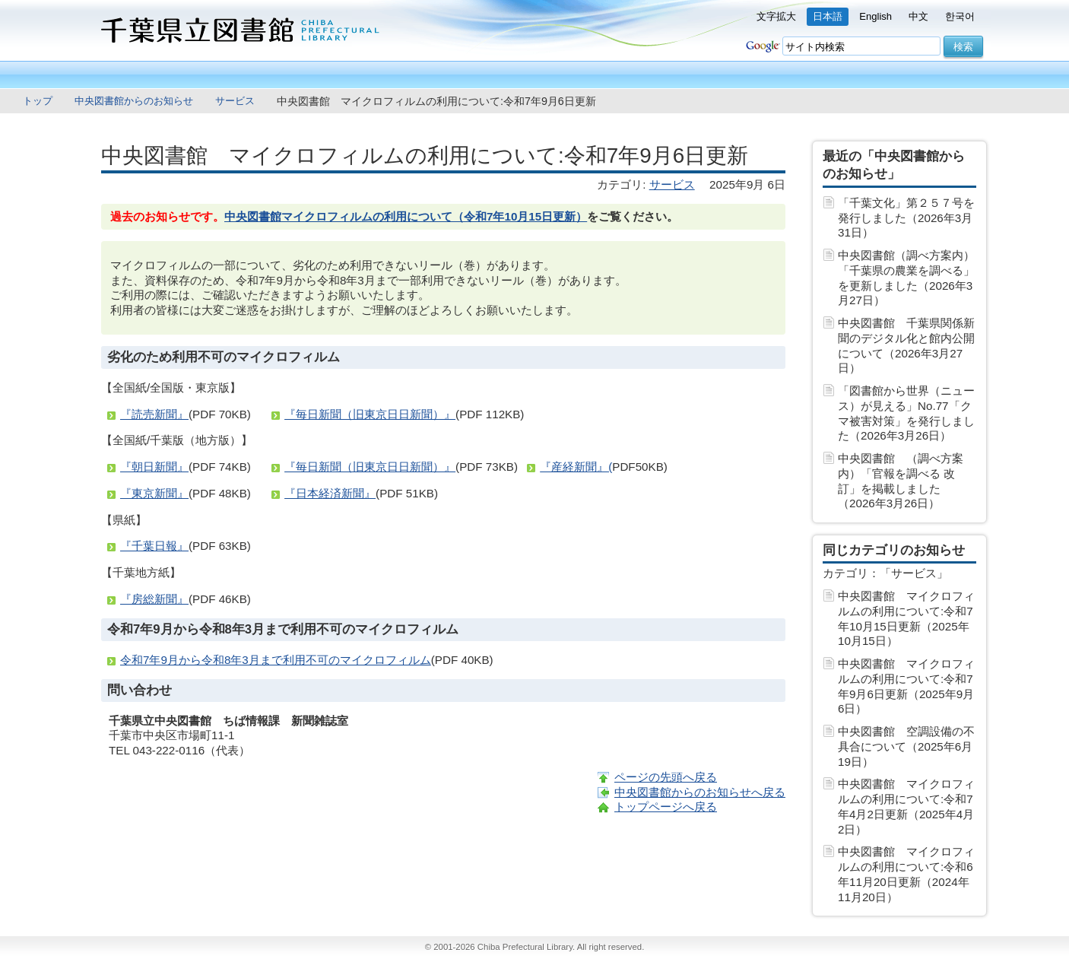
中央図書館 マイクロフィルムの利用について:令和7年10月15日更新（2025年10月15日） (906, 618)
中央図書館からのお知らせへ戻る (699, 792)
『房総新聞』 (154, 598)
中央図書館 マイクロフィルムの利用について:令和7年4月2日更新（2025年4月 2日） (906, 806)
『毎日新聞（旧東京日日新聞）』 (369, 414)
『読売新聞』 (154, 414)
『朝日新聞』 (154, 466)
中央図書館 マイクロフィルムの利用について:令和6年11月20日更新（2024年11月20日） (906, 874)
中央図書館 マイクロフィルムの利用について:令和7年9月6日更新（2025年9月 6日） (906, 686)
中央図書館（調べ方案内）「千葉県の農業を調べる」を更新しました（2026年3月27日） (906, 277)
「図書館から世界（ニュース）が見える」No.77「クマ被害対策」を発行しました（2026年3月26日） (906, 413)
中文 (918, 16)
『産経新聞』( (576, 466)
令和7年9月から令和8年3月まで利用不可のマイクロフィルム (275, 659)
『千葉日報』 (154, 545)
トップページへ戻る (665, 806)
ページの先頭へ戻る (665, 776)
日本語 (827, 16)
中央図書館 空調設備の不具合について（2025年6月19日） (906, 746)
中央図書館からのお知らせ (134, 100)
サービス (235, 100)
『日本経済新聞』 (330, 493)
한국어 (960, 16)
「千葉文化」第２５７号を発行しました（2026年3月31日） (906, 218)
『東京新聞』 (154, 493)
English (875, 16)
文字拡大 (776, 16)
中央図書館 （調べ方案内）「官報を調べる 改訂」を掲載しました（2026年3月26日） (900, 481)
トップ (37, 100)
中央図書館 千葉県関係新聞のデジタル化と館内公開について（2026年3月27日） (906, 345)
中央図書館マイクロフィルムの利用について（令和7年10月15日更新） (405, 216)
